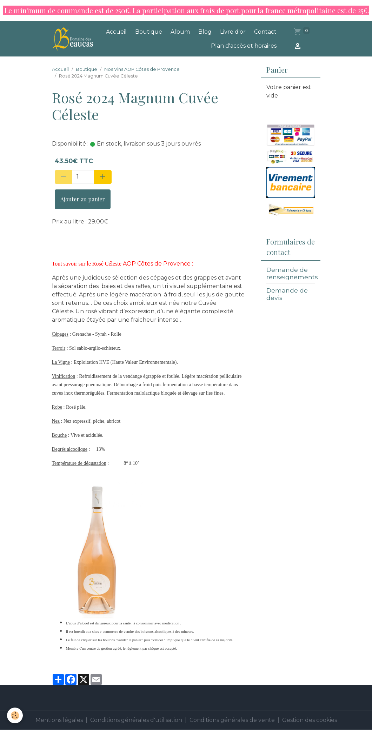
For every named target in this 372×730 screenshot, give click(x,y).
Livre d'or (233, 31)
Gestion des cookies (309, 720)
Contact (265, 31)
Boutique (148, 31)
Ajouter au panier (82, 199)
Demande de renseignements (292, 273)
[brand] (74, 39)
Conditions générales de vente (232, 720)
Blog (205, 31)
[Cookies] (15, 715)
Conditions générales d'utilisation (136, 720)
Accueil (116, 31)
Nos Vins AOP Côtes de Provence (142, 69)
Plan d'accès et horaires (244, 45)
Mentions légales (59, 720)
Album (180, 31)
